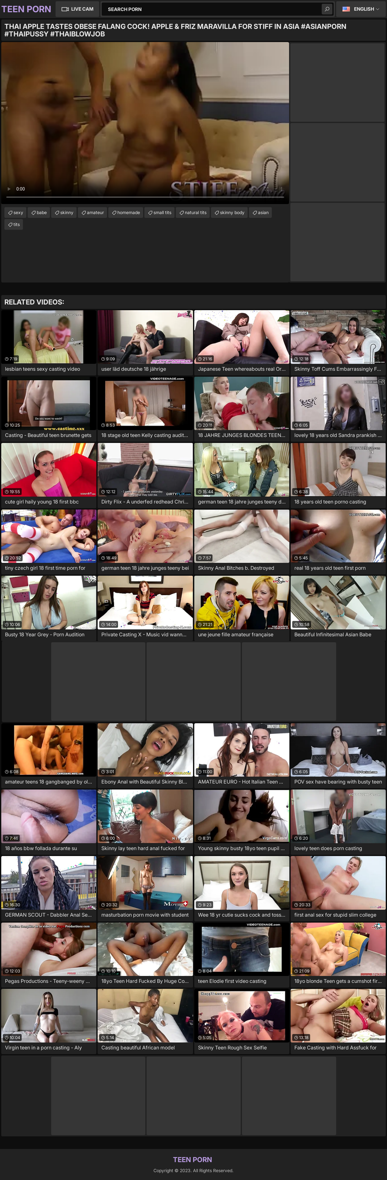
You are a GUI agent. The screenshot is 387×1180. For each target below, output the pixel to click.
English (364, 9)
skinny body (232, 212)
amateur (95, 212)
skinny (66, 212)
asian (263, 212)
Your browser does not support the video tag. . (145, 123)
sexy (18, 212)
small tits (162, 212)
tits (16, 224)
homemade (128, 212)
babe (42, 212)
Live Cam (82, 9)
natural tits (196, 212)
